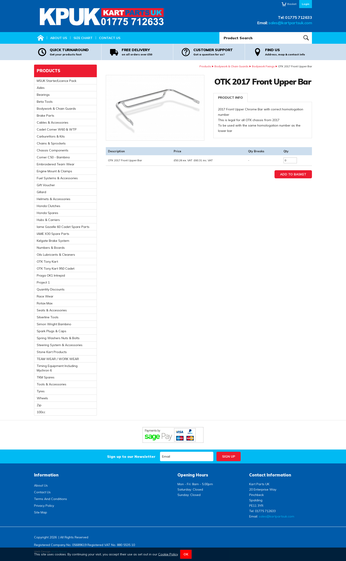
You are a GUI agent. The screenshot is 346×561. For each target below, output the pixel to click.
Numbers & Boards (51, 248)
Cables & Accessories (52, 122)
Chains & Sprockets (51, 143)
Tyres (41, 391)
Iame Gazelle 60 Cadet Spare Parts (63, 227)
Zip (39, 405)
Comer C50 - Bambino (53, 157)
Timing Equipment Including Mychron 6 (57, 368)
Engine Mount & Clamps (54, 171)
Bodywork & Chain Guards (231, 66)
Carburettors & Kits (51, 136)
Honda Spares (47, 213)
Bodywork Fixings (263, 66)
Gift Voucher (46, 185)
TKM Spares (45, 377)
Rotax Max (44, 303)
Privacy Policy (44, 506)
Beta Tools (45, 102)
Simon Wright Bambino (54, 324)
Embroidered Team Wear (55, 164)
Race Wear (45, 296)
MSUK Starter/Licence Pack (56, 81)
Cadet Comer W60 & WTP (57, 129)
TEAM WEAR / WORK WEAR (58, 359)
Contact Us (109, 38)
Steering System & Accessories (59, 345)
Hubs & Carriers (48, 220)
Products (205, 66)
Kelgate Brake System (53, 241)
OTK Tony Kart (47, 262)
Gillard (41, 192)
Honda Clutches (48, 206)
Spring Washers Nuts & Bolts (58, 338)
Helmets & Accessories (53, 199)
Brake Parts (45, 116)
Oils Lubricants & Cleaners (56, 255)
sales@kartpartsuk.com (290, 22)
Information (46, 475)
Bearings (43, 95)
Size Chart (83, 38)
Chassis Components (52, 150)
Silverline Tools (47, 317)
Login (305, 4)
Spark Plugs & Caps (51, 331)
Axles (41, 88)
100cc (41, 412)
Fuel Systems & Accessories (57, 178)
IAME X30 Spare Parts (53, 234)
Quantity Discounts (51, 289)
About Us (58, 38)
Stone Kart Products (52, 352)
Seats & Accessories (52, 310)
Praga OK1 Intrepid (51, 275)
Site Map (40, 512)
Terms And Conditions (50, 499)
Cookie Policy (168, 554)
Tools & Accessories (51, 384)
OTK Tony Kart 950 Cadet (55, 268)
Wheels (42, 398)
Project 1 (43, 282)
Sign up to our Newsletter (131, 456)
